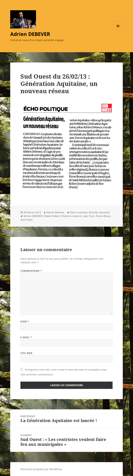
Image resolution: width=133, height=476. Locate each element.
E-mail (26, 337)
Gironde (93, 212)
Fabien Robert (52, 216)
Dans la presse (78, 212)
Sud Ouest (26, 219)
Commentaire (31, 270)
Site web (26, 353)
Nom (24, 321)
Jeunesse (104, 212)
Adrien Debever (55, 212)
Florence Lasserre (71, 216)
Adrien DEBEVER (30, 34)
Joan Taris (89, 216)
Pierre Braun (103, 216)
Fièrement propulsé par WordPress (41, 469)
